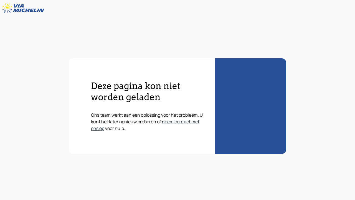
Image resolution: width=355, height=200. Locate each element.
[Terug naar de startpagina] (24, 8)
